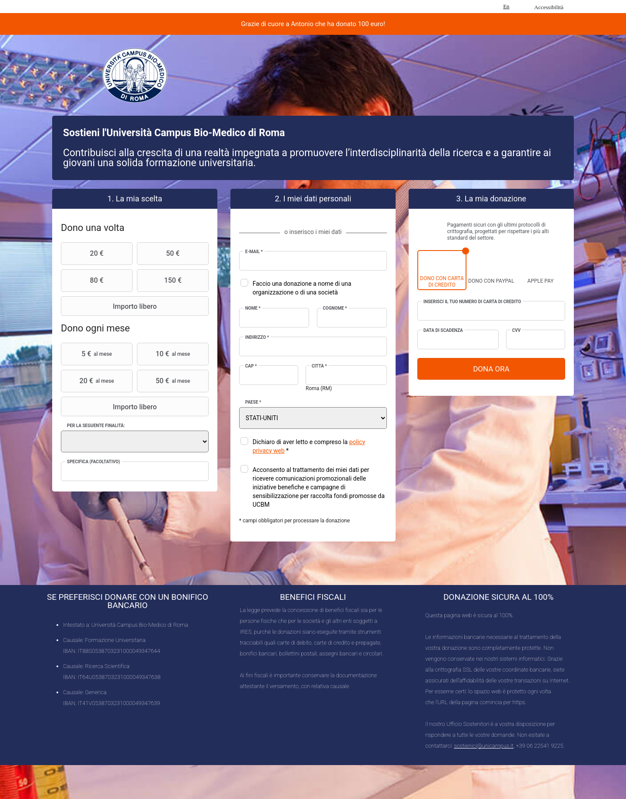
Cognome (335, 308)
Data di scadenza (443, 330)
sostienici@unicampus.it (483, 745)
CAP (251, 366)
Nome (252, 308)
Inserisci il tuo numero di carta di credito (472, 301)
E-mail (254, 251)
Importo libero (110, 306)
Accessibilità (548, 7)
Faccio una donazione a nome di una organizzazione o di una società (302, 288)
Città (319, 366)
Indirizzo (257, 337)
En (506, 6)
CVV (516, 330)
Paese (253, 402)
